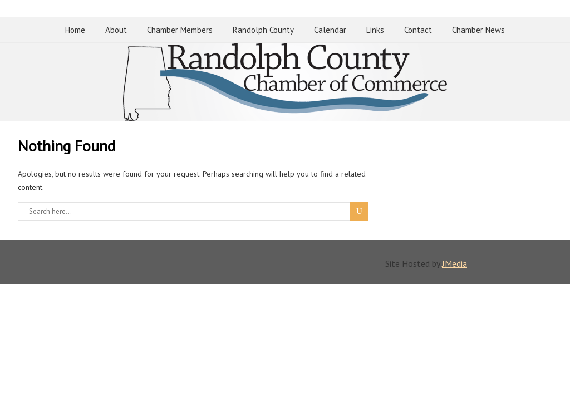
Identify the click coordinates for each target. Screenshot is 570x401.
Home (75, 30)
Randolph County (263, 30)
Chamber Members (180, 30)
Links (375, 30)
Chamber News (478, 30)
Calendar (330, 30)
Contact (418, 30)
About (116, 30)
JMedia (454, 263)
